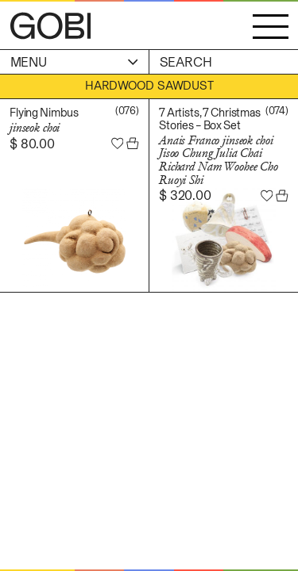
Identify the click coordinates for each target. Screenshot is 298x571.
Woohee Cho (250, 166)
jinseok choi (35, 128)
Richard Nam (190, 166)
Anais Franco (189, 140)
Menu (74, 62)
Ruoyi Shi (181, 180)
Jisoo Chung (185, 153)
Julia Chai (238, 153)
